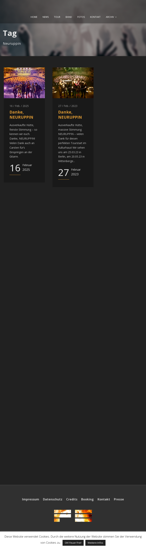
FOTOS (81, 17)
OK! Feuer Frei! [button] (73, 542)
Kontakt (104, 499)
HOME (34, 17)
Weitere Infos (95, 542)
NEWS (46, 17)
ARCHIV (110, 17)
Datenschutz (52, 499)
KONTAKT (95, 17)
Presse (119, 499)
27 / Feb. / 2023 (67, 106)
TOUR (57, 17)
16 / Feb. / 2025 (19, 106)
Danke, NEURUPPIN (21, 114)
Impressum (30, 499)
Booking (87, 499)
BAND (69, 17)
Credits (71, 499)
